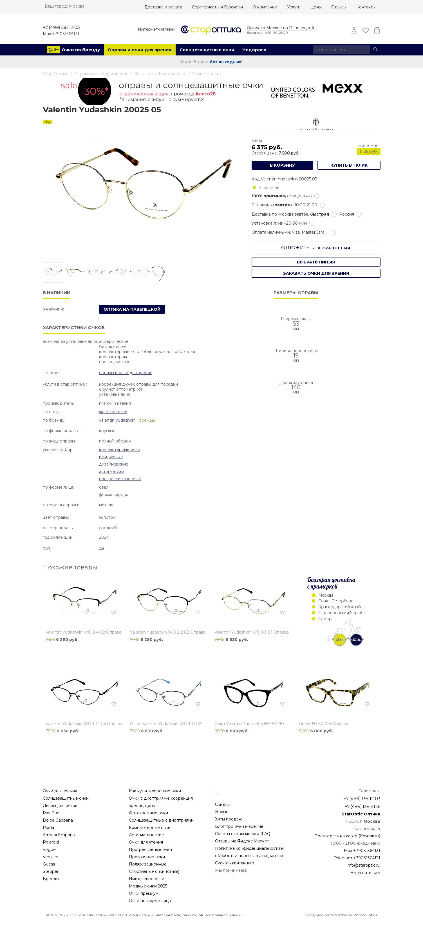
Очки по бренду (81, 49)
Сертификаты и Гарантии (217, 7)
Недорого (254, 49)
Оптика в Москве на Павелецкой (280, 27)
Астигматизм (111, 471)
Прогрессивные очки (120, 478)
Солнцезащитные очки (207, 49)
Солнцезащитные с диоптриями (161, 820)
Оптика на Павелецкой (132, 309)
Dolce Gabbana (58, 820)
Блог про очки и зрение (239, 826)
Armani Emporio (59, 834)
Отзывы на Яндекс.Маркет (242, 841)
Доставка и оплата (163, 7)
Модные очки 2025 (148, 886)
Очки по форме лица (150, 900)
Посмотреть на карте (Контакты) (347, 835)
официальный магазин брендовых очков (166, 915)
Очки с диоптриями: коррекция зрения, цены (161, 802)
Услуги (294, 7)
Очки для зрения (60, 790)
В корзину (282, 165)
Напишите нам (365, 872)
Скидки (222, 804)
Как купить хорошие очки (155, 790)
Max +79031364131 (61, 33)
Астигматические (146, 834)
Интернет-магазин (156, 29)
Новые (222, 811)
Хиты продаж (228, 819)
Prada (48, 827)
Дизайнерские (113, 464)
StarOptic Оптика (361, 814)
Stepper (51, 871)
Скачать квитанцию (234, 863)
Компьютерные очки (119, 449)
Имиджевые (111, 456)
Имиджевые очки (146, 878)
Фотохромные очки (148, 812)
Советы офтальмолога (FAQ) (243, 833)
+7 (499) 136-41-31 (362, 806)
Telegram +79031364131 (357, 857)
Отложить (295, 248)
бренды (147, 420)
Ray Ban (51, 812)
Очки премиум (143, 893)
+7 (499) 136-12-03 (61, 27)
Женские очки (113, 411)
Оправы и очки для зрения (140, 49)
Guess (49, 864)
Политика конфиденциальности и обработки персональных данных (249, 852)
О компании (265, 7)
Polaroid (51, 842)
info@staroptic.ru (363, 865)
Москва (76, 6)
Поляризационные (148, 864)
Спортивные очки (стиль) (154, 871)
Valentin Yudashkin (117, 420)
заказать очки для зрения (316, 273)
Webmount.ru (365, 915)
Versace (50, 856)
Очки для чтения (146, 842)
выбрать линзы (316, 262)
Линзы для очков (60, 805)
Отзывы (338, 7)
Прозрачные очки (147, 856)
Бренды (51, 878)
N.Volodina (343, 915)
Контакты (365, 7)
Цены (316, 7)
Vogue (49, 849)
